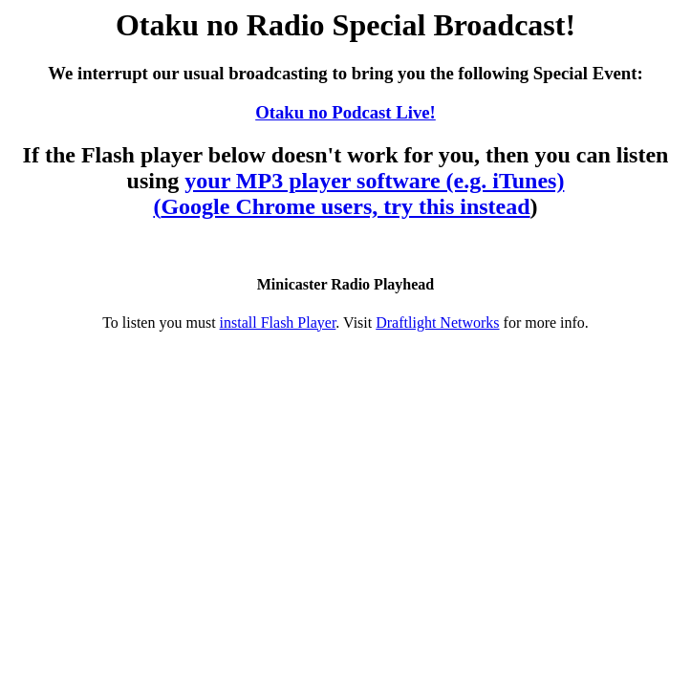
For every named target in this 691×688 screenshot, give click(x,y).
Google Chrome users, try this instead (345, 206)
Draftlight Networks (437, 322)
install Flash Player (278, 322)
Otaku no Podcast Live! (345, 112)
